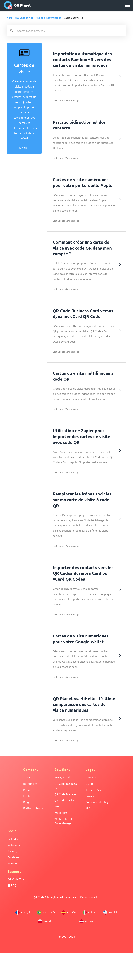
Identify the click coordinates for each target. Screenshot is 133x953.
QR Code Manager (65, 794)
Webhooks (60, 812)
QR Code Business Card (65, 786)
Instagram (14, 844)
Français (23, 912)
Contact (28, 795)
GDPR (89, 783)
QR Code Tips (16, 879)
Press (26, 789)
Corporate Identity (97, 802)
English (110, 912)
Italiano (90, 912)
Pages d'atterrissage (49, 17)
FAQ (12, 885)
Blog (26, 802)
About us (91, 777)
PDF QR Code (62, 777)
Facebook (13, 857)
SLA (88, 808)
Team (26, 777)
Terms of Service (96, 789)
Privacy (90, 795)
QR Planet (17, 5)
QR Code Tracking (65, 800)
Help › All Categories (20, 17)
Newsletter (14, 863)
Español (69, 912)
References (30, 783)
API (56, 806)
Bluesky (12, 851)
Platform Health (33, 808)
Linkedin (13, 838)
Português (46, 912)
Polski (44, 921)
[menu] (127, 4)
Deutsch (87, 921)
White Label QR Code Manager (64, 821)
